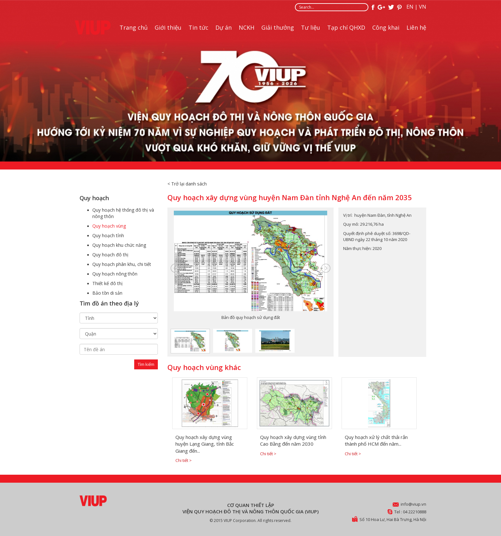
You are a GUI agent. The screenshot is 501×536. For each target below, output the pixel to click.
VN (422, 6)
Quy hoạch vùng (109, 226)
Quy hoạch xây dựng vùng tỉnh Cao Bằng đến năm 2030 (293, 440)
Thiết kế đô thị (107, 283)
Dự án (223, 27)
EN (409, 6)
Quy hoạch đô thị (110, 255)
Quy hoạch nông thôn (114, 274)
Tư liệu (310, 27)
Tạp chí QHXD (346, 27)
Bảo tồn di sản (107, 293)
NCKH (246, 27)
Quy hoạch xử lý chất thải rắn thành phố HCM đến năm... (376, 440)
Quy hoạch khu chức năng (119, 245)
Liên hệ (416, 27)
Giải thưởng (277, 27)
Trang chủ (133, 27)
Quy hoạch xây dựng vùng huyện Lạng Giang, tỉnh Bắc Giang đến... (204, 444)
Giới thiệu (168, 27)
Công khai (385, 27)
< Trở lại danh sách (187, 184)
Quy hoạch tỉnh (108, 235)
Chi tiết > (183, 460)
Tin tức (198, 27)
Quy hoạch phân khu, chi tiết (121, 264)
